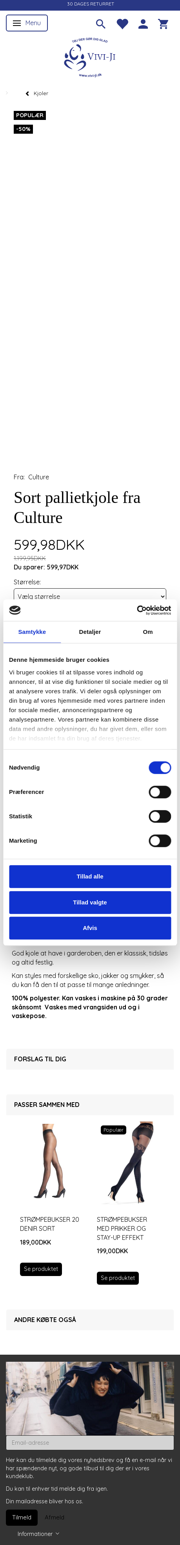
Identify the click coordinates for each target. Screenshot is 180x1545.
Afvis (90, 927)
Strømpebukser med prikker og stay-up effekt (122, 1228)
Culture (38, 477)
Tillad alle (89, 876)
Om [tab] (148, 631)
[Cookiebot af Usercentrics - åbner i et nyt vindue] (136, 610)
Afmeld (54, 1517)
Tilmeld (21, 1517)
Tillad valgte (90, 902)
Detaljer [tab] (90, 631)
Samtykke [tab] (32, 631)
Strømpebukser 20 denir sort (49, 1223)
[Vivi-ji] (90, 56)
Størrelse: (27, 582)
